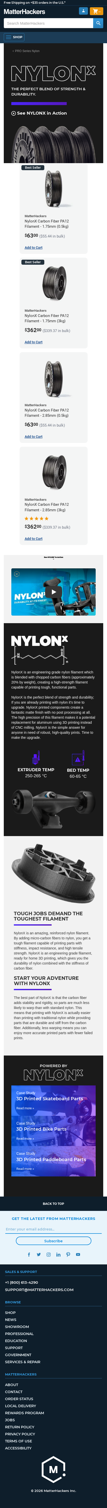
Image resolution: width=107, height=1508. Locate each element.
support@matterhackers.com (39, 1289)
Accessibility (18, 1448)
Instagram (48, 1254)
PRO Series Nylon (27, 51)
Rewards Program (24, 1413)
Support (14, 1348)
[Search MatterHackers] (98, 23)
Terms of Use (18, 1441)
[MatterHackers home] (53, 1470)
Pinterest (68, 1254)
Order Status (19, 1399)
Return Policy (19, 1427)
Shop (10, 1312)
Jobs (10, 1420)
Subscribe (53, 1241)
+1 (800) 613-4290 (21, 1282)
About (11, 1385)
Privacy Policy (20, 1434)
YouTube (78, 1254)
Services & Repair (22, 1362)
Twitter (38, 1254)
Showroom (17, 1326)
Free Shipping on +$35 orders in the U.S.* (34, 3)
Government (18, 1355)
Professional (19, 1334)
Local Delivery (20, 1406)
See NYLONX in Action (39, 113)
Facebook (29, 1254)
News (10, 1319)
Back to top (53, 1204)
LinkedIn (58, 1254)
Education (16, 1341)
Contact (13, 1392)
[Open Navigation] (14, 37)
